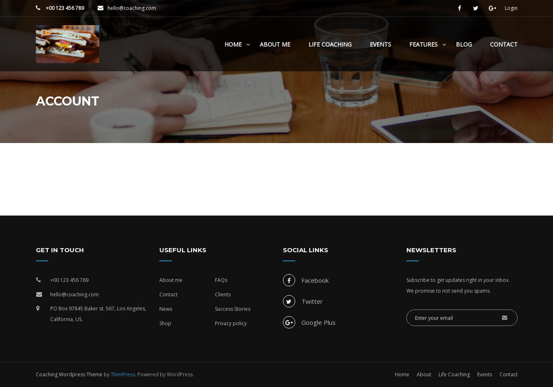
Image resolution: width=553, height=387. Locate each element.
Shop (165, 323)
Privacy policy (231, 323)
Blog (464, 44)
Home (233, 44)
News (165, 308)
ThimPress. (123, 374)
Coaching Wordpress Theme (69, 374)
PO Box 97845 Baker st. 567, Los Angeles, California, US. (98, 314)
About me (170, 280)
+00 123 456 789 (64, 8)
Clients (223, 294)
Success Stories (232, 308)
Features (423, 44)
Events (380, 44)
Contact (504, 44)
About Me (275, 44)
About (424, 374)
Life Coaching (330, 44)
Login (511, 8)
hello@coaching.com (131, 8)
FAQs (221, 280)
